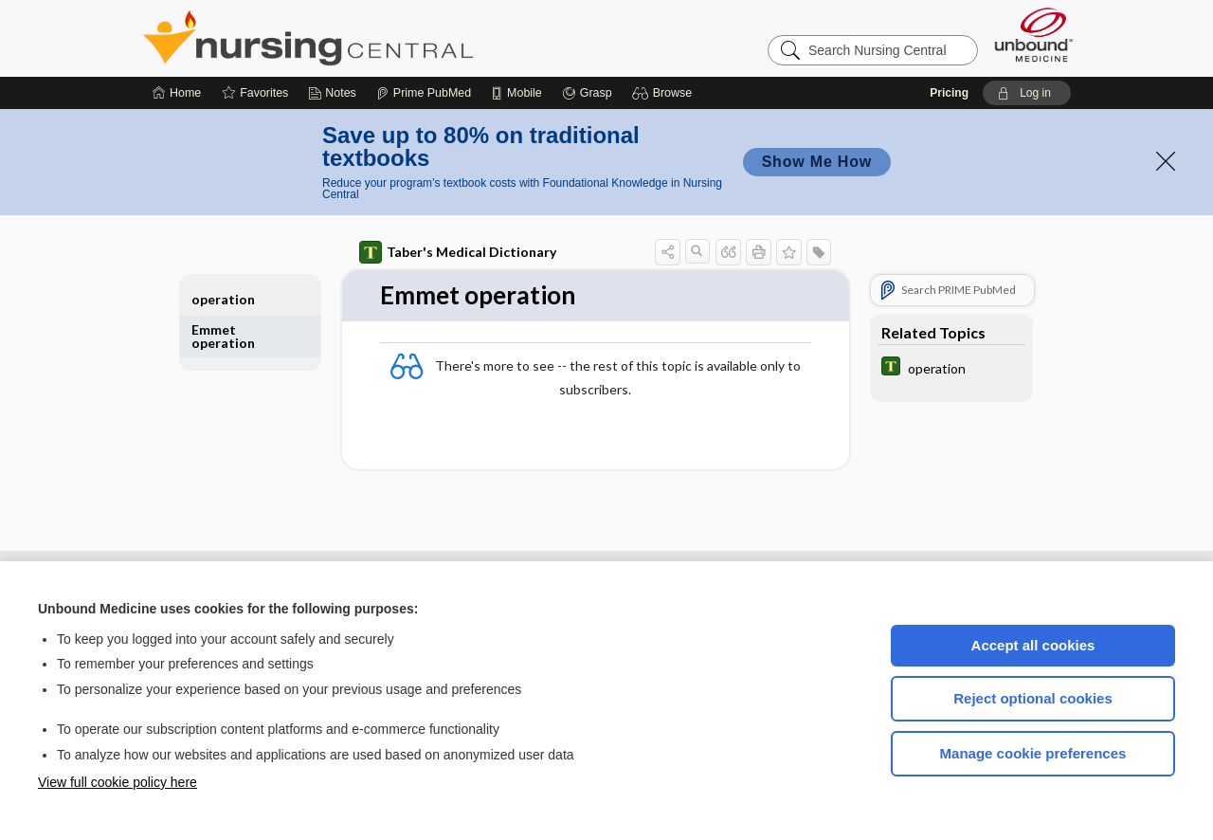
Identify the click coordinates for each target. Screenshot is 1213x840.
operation (223, 299)
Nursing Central (379, 37)
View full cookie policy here (117, 782)
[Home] (177, 93)
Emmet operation (223, 336)
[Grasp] (587, 93)
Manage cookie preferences (1033, 753)
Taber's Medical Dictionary (457, 252)
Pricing (949, 93)
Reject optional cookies (1033, 698)
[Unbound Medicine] (1034, 34)
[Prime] (423, 93)
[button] (664, 93)
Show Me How (817, 162)
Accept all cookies (1033, 645)
